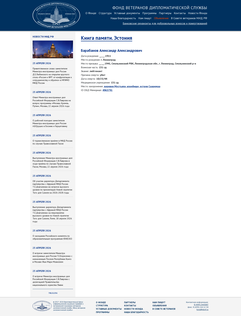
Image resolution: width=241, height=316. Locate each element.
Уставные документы (127, 13)
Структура (105, 13)
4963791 (107, 90)
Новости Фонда (197, 13)
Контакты (180, 13)
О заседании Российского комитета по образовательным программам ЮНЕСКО (52, 237)
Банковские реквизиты (165, 23)
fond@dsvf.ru (202, 309)
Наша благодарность (123, 18)
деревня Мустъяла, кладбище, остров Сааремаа (132, 86)
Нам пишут (145, 18)
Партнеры (165, 13)
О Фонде (91, 13)
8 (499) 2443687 (201, 304)
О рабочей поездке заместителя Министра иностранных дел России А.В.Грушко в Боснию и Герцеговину (50, 123)
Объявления (161, 18)
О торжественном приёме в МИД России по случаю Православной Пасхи (52, 142)
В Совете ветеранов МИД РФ (189, 18)
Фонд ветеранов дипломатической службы (159, 7)
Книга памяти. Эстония (106, 38)
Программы (149, 13)
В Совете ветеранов (163, 308)
